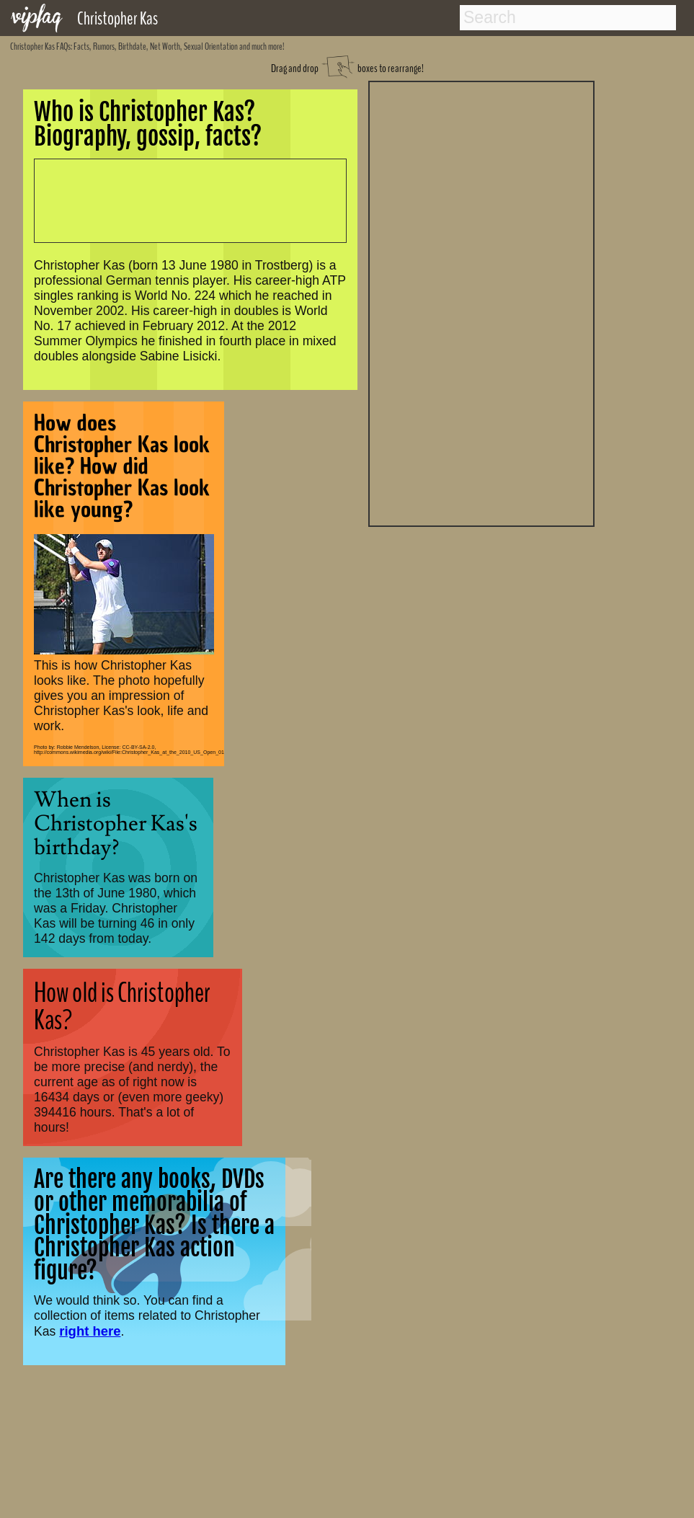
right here (89, 1331)
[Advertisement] (481, 302)
